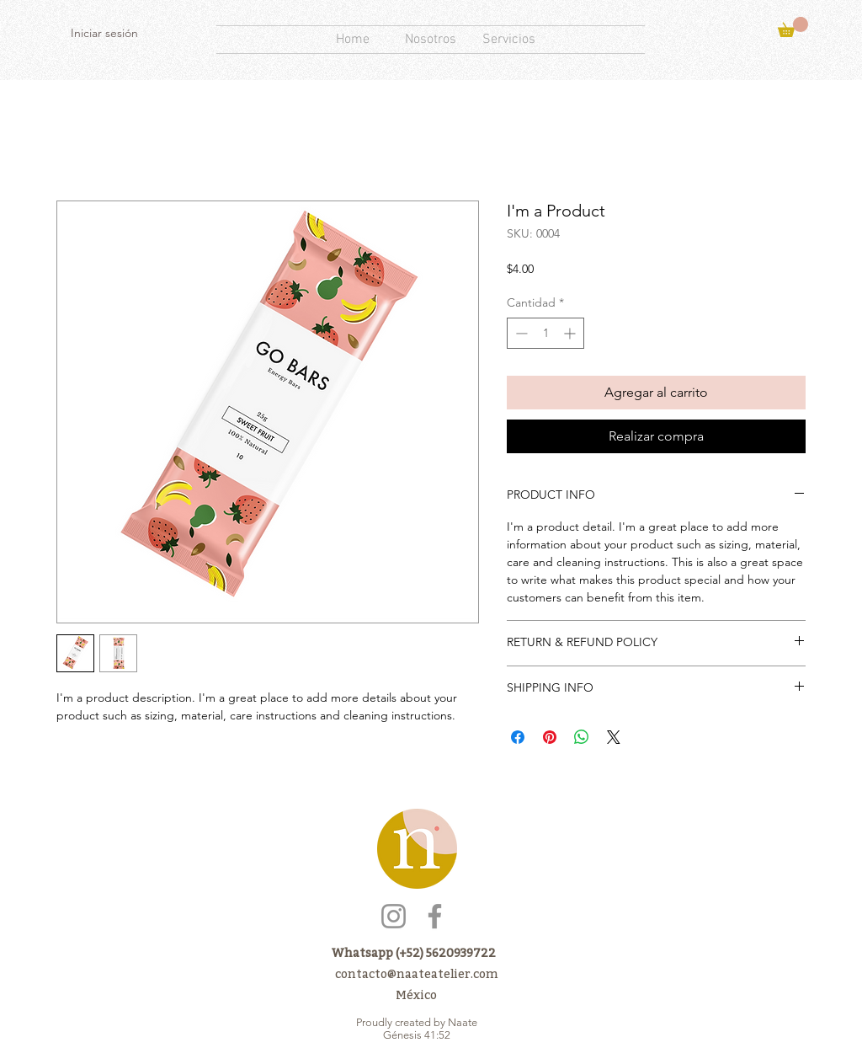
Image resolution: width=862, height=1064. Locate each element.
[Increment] (571, 333)
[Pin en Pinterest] (550, 737)
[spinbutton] (545, 333)
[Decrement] (519, 333)
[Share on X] (614, 737)
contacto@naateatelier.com (416, 973)
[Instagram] (393, 916)
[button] (793, 27)
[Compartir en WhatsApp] (582, 737)
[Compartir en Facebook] (518, 737)
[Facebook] (434, 916)
